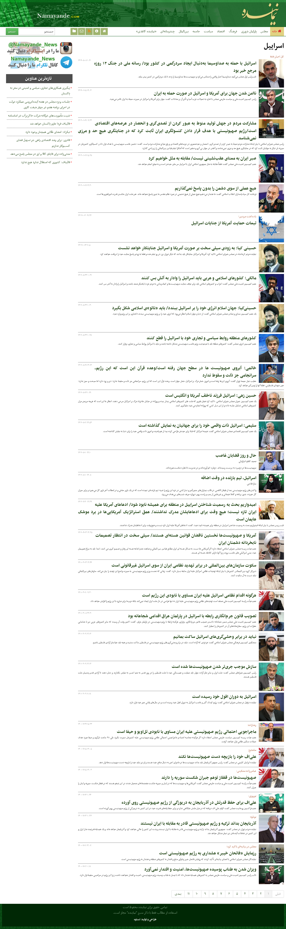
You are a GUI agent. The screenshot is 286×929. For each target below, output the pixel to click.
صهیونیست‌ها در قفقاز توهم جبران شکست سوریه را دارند (208, 777)
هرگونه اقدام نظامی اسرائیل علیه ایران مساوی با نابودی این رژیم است (199, 595)
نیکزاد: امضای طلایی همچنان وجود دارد (47, 132)
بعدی (178, 894)
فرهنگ (233, 31)
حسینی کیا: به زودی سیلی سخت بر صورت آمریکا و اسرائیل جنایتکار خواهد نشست (187, 248)
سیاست (208, 31)
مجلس (264, 31)
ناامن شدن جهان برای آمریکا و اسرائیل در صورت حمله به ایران (205, 93)
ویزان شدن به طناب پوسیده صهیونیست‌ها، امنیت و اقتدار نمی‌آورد (200, 869)
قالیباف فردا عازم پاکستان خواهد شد (50, 123)
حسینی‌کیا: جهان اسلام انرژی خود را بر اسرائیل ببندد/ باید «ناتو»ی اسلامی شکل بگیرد (184, 308)
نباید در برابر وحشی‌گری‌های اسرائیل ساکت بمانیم (214, 636)
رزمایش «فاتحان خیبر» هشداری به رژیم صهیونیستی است (207, 853)
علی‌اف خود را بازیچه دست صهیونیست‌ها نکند (217, 756)
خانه (277, 31)
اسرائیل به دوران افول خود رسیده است (224, 696)
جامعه (196, 31)
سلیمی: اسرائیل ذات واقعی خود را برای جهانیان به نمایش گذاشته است (197, 425)
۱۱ (189, 894)
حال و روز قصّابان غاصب (236, 455)
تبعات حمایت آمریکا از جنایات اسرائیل (223, 223)
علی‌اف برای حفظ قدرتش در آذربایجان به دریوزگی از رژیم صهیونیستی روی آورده (189, 802)
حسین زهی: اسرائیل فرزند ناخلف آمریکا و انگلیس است (210, 395)
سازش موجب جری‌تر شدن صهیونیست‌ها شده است (214, 666)
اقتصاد (221, 31)
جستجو (12, 31)
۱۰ (197, 894)
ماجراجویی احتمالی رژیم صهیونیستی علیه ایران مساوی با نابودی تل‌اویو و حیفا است (186, 731)
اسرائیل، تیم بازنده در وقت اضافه (228, 478)
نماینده (233, 13)
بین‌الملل (184, 31)
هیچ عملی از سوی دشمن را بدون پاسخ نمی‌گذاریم (215, 188)
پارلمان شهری (249, 31)
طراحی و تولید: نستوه (145, 919)
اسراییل (274, 46)
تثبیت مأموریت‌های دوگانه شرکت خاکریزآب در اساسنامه (39, 115)
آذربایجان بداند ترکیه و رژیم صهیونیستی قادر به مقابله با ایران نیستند (198, 823)
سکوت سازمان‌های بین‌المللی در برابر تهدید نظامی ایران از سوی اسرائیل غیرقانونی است (184, 565)
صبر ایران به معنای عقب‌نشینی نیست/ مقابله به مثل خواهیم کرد (202, 158)
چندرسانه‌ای (167, 31)
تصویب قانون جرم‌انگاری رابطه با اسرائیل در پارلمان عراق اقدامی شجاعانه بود (192, 616)
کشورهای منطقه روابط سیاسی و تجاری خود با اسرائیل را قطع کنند (201, 338)
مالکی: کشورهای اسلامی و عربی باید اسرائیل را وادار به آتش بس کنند (198, 278)
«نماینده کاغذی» (146, 31)
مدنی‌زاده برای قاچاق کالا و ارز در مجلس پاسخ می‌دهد (40, 154)
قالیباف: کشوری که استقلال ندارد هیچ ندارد (45, 162)
